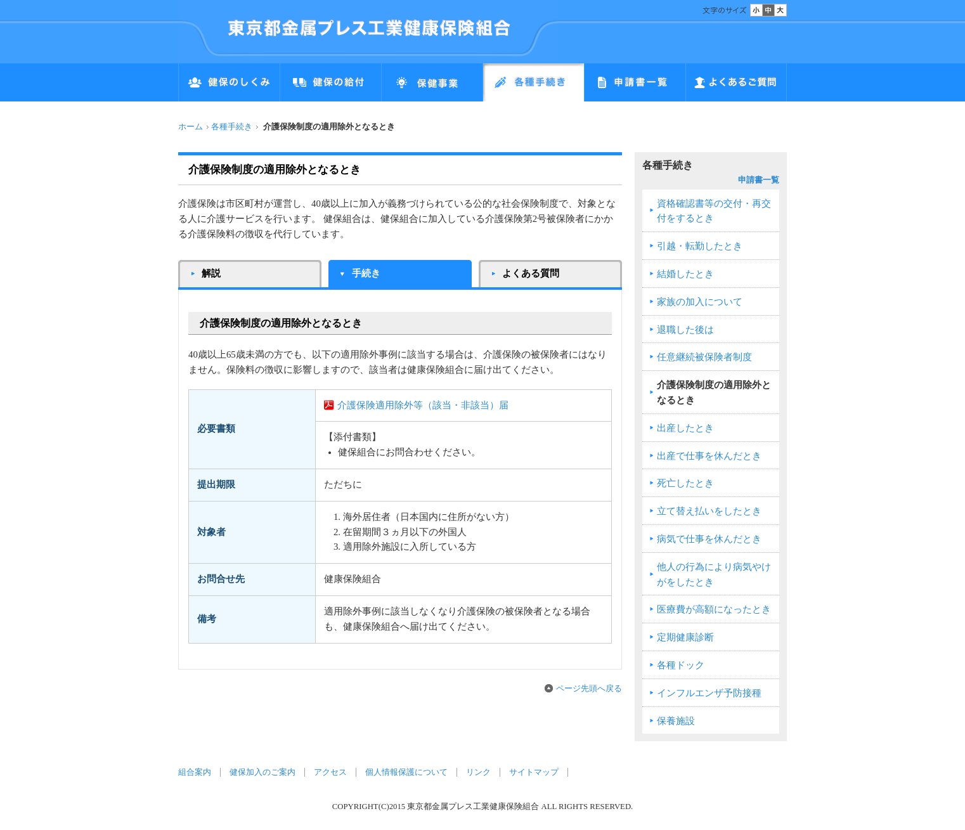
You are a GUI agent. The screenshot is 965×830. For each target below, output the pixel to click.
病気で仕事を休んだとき (709, 539)
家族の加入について (699, 302)
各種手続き (231, 126)
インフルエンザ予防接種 (709, 693)
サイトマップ (534, 772)
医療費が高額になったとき (714, 609)
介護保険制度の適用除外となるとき (714, 392)
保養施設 (676, 721)
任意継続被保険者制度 (704, 357)
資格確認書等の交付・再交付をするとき (714, 211)
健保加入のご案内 (262, 772)
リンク (478, 772)
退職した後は (685, 330)
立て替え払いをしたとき (709, 511)
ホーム (190, 126)
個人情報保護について (406, 772)
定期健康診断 (685, 637)
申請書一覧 (758, 180)
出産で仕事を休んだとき (709, 456)
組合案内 (194, 772)
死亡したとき (685, 483)
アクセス (330, 772)
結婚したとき (685, 274)
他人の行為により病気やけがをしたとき (714, 574)
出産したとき (685, 428)
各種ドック (680, 665)
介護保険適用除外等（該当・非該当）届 (422, 405)
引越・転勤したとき (699, 246)
